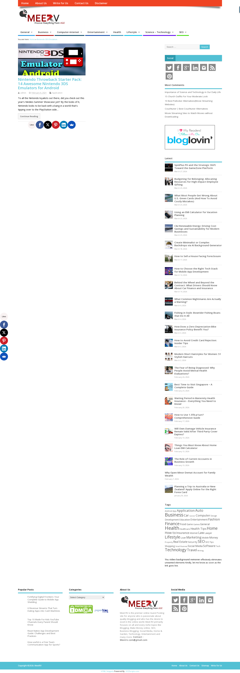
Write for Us (60, 3)
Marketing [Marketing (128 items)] (193, 537)
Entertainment (96, 32)
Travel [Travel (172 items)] (192, 550)
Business (43, 32)
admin (23, 92)
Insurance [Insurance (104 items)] (182, 533)
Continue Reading (29, 116)
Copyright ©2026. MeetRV (29, 665)
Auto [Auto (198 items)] (199, 510)
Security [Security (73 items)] (192, 541)
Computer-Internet (68, 32)
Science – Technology (158, 32)
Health (117, 32)
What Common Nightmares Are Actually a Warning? (197, 300)
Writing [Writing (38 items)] (200, 550)
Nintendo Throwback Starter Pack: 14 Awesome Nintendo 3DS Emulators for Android (50, 83)
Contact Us (81, 3)
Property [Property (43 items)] (169, 542)
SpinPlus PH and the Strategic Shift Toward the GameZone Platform (195, 166)
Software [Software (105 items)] (209, 546)
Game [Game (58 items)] (190, 524)
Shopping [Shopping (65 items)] (170, 546)
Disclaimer (101, 3)
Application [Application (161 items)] (186, 510)
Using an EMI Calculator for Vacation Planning (195, 214)
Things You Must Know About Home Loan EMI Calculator (195, 447)
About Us (41, 3)
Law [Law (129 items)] (201, 533)
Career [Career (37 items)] (192, 516)
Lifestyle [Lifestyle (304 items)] (172, 537)
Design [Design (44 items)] (214, 515)
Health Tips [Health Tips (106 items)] (198, 529)
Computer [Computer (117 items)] (203, 515)
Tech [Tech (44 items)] (218, 546)
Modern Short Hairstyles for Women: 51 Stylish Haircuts (197, 355)
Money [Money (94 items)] (213, 537)
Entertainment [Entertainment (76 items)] (199, 519)
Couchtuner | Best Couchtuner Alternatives (186, 108)
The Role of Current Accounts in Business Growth (193, 460)
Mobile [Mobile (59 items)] (205, 537)
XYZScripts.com (132, 671)
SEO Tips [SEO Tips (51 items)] (209, 542)
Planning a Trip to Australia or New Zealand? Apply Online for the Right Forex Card (195, 489)
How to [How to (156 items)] (170, 532)
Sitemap (205, 665)
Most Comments (174, 85)
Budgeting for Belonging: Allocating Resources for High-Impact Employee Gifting (196, 181)
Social (170, 58)
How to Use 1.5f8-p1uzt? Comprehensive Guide (189, 416)
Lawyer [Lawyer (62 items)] (208, 533)
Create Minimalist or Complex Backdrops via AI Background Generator (198, 244)
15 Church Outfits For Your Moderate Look (186, 96)
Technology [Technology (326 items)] (175, 550)
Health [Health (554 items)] (172, 528)
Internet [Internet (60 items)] (194, 533)
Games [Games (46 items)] (196, 524)
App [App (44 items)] (174, 511)
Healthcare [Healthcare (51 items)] (185, 528)
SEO (181, 32)
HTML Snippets (107, 671)
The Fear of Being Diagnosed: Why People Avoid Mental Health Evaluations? (194, 370)
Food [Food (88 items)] (183, 524)
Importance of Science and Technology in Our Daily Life (193, 92)
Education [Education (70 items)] (184, 519)
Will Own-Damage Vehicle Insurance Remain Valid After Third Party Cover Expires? (195, 431)
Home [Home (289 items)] (212, 528)
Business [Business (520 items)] (174, 515)
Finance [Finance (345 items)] (172, 523)
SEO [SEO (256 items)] (201, 541)
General (24, 32)
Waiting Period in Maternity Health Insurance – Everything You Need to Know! (195, 401)
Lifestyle (132, 32)
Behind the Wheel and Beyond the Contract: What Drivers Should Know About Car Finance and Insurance (195, 285)
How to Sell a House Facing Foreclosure (197, 256)
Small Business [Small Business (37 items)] (181, 546)
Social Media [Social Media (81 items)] (195, 546)
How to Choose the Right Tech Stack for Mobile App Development (196, 270)
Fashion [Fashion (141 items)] (214, 519)
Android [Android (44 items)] (168, 511)
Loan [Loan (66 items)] (183, 537)
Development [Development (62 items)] (172, 519)
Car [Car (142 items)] (186, 515)
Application (57, 92)
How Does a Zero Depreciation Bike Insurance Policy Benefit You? (195, 328)
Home (25, 3)
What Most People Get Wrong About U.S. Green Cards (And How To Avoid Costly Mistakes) (195, 198)
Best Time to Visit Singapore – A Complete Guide (193, 386)
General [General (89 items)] (205, 524)
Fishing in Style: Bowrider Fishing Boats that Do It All (197, 314)
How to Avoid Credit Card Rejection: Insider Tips (195, 342)
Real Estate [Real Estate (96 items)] (180, 542)
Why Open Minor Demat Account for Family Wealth (190, 474)
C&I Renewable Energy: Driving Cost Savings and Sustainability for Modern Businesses (196, 228)
